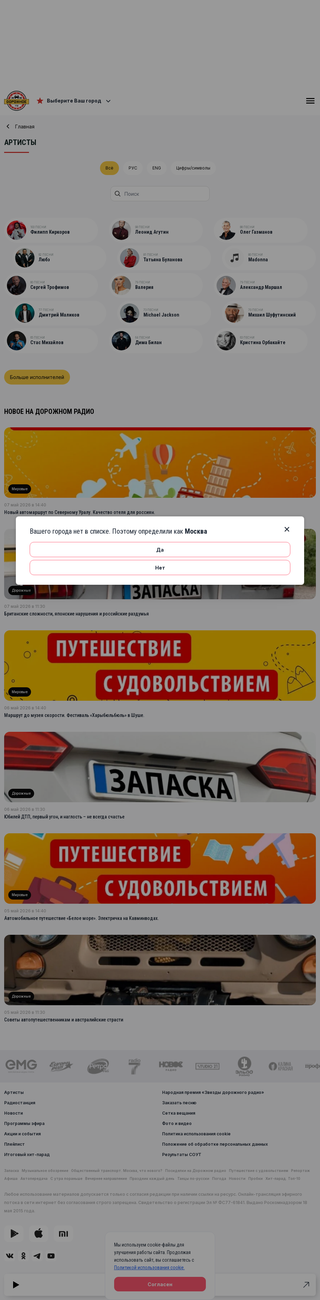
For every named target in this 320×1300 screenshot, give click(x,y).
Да (160, 550)
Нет (160, 568)
